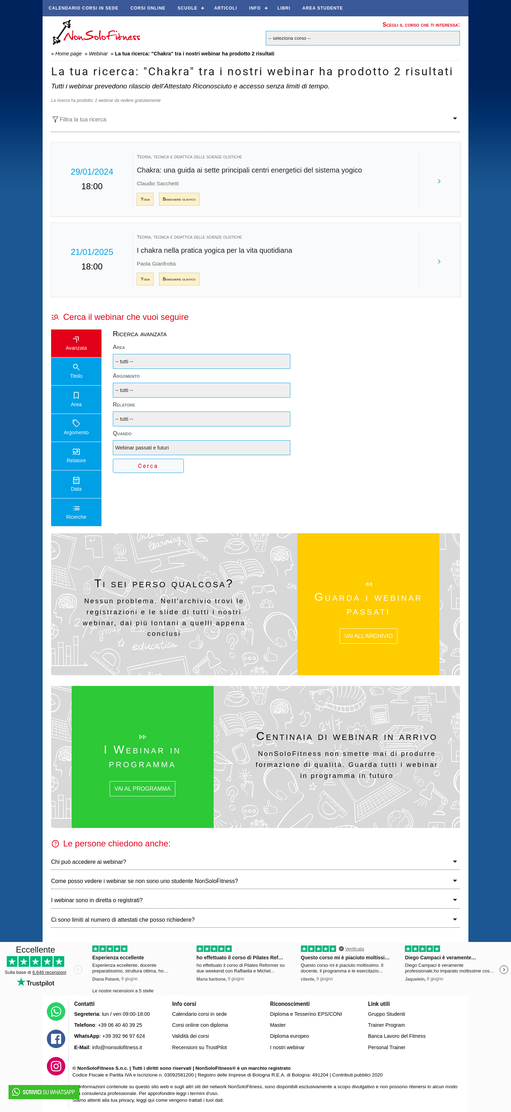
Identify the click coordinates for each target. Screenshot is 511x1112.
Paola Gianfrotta (156, 264)
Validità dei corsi (190, 1036)
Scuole (187, 8)
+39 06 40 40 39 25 (120, 1025)
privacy (126, 1100)
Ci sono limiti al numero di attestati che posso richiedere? (123, 920)
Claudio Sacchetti (157, 183)
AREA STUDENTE (322, 8)
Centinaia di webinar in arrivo (347, 736)
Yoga (145, 199)
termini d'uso (204, 1093)
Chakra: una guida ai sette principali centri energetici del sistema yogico (249, 170)
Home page (68, 53)
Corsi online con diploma (200, 1025)
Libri (284, 8)
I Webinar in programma (142, 756)
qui (151, 1100)
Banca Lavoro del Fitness (396, 1036)
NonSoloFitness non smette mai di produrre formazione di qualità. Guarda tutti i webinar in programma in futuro (347, 764)
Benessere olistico (179, 199)
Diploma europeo (289, 1036)
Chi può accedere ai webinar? (88, 862)
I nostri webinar (287, 1047)
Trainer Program (386, 1025)
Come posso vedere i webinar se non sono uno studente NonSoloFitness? (144, 881)
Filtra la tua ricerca (78, 120)
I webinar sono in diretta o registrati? (97, 900)
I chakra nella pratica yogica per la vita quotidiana (214, 250)
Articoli (225, 8)
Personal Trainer (387, 1047)
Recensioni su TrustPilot (199, 1047)
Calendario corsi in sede (84, 8)
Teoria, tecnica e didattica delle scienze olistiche (189, 156)
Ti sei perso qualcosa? (164, 583)
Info (255, 8)
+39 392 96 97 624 (123, 1036)
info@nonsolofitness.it (117, 1047)
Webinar (98, 53)
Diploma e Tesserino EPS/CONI (306, 1014)
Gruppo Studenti (386, 1014)
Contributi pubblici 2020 (357, 1075)
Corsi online (148, 8)
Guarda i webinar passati (368, 603)
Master (278, 1025)
